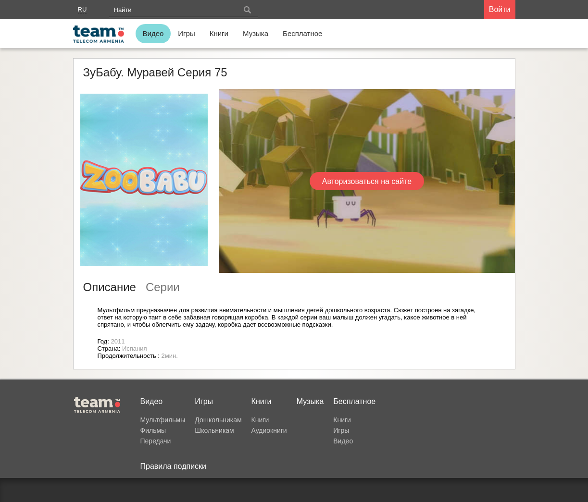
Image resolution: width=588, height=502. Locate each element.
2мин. (170, 355)
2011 (118, 341)
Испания (134, 348)
